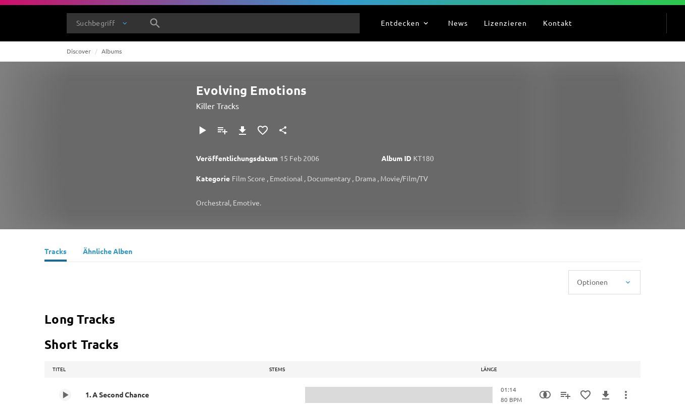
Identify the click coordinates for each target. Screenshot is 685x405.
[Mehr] (626, 395)
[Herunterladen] (242, 130)
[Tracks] (55, 252)
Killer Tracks (217, 105)
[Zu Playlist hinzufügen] (222, 130)
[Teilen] (283, 130)
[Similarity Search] (545, 395)
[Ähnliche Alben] (107, 252)
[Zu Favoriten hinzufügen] (263, 130)
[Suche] (155, 23)
